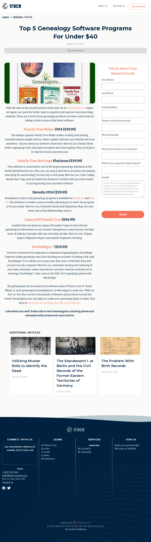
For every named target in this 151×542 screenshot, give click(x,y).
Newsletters (48, 458)
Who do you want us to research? (120, 149)
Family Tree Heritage (34, 161)
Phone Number (110, 134)
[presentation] (123, 204)
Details (105, 177)
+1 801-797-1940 (10, 472)
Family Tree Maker (39, 129)
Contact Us (7, 482)
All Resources (48, 445)
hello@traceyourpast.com (14, 475)
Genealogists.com (77, 108)
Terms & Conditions (75, 529)
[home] (11, 6)
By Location (84, 448)
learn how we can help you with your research (54, 303)
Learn (5, 17)
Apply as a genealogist (126, 445)
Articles (17, 17)
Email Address (110, 107)
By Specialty (84, 452)
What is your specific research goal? (121, 163)
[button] (102, 6)
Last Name (107, 93)
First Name (108, 79)
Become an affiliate (125, 448)
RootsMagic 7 (43, 247)
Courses (45, 452)
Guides (45, 455)
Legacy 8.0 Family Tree (43, 220)
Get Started (138, 6)
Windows (79, 198)
